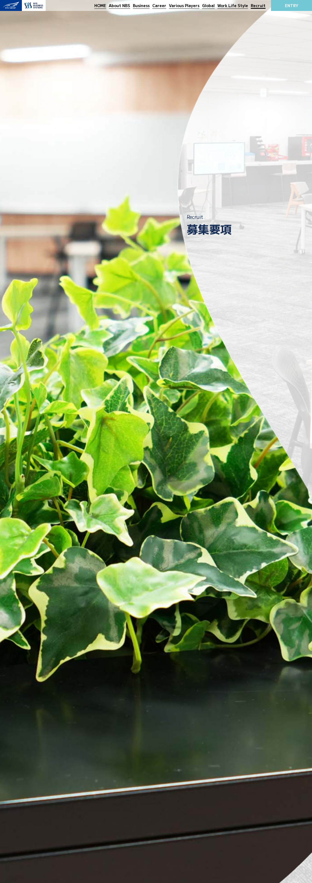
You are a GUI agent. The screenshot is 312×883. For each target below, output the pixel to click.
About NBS (119, 5)
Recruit (258, 5)
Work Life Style (232, 5)
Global (208, 5)
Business (141, 5)
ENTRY (291, 5)
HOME (100, 5)
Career (159, 5)
